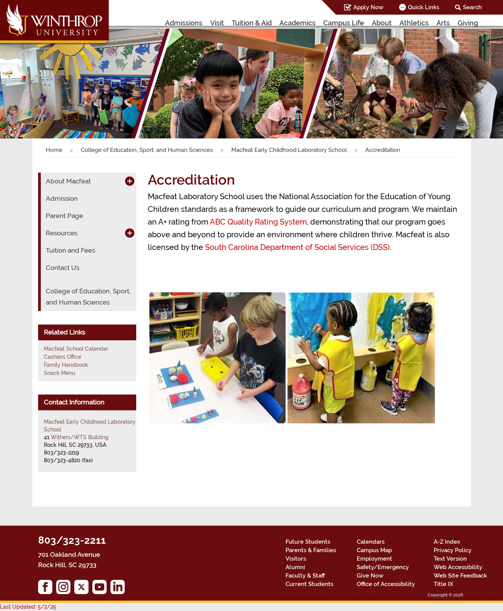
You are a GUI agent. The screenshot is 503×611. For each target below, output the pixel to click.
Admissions (183, 23)
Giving (468, 23)
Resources (61, 233)
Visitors (296, 558)
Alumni (295, 567)
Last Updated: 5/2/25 (28, 607)
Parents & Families (311, 550)
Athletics (414, 23)
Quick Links (423, 7)
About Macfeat (68, 181)
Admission (62, 198)
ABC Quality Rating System (258, 221)
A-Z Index (447, 541)
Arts (443, 23)
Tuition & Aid (252, 23)
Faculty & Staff (305, 575)
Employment (374, 558)
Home (54, 150)
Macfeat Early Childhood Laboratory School (289, 150)
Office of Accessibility (386, 584)
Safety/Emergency (383, 567)
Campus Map (374, 550)
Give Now (370, 575)
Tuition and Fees (70, 250)
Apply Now (368, 7)
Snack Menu (59, 373)
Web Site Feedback (460, 575)
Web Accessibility (458, 567)
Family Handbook (66, 365)
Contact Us (62, 267)
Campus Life (343, 23)
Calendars (370, 541)
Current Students (309, 584)
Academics (297, 23)
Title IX (443, 584)
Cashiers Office (62, 357)
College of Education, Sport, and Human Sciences (147, 150)
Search (472, 7)
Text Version (450, 558)
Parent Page (64, 216)
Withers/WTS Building (80, 437)
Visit (217, 23)
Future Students (308, 541)
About (382, 23)
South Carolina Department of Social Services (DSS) (297, 247)
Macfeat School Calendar (76, 349)
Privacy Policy (452, 550)
